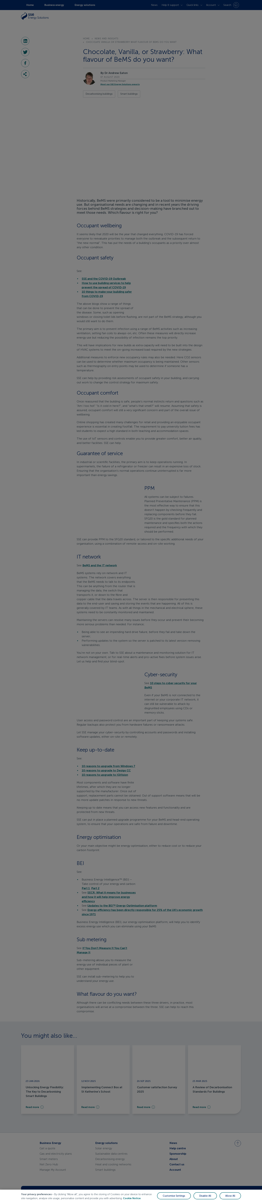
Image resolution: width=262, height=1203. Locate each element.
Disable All (205, 1198)
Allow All (230, 1198)
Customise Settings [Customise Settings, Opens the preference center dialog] (174, 1198)
